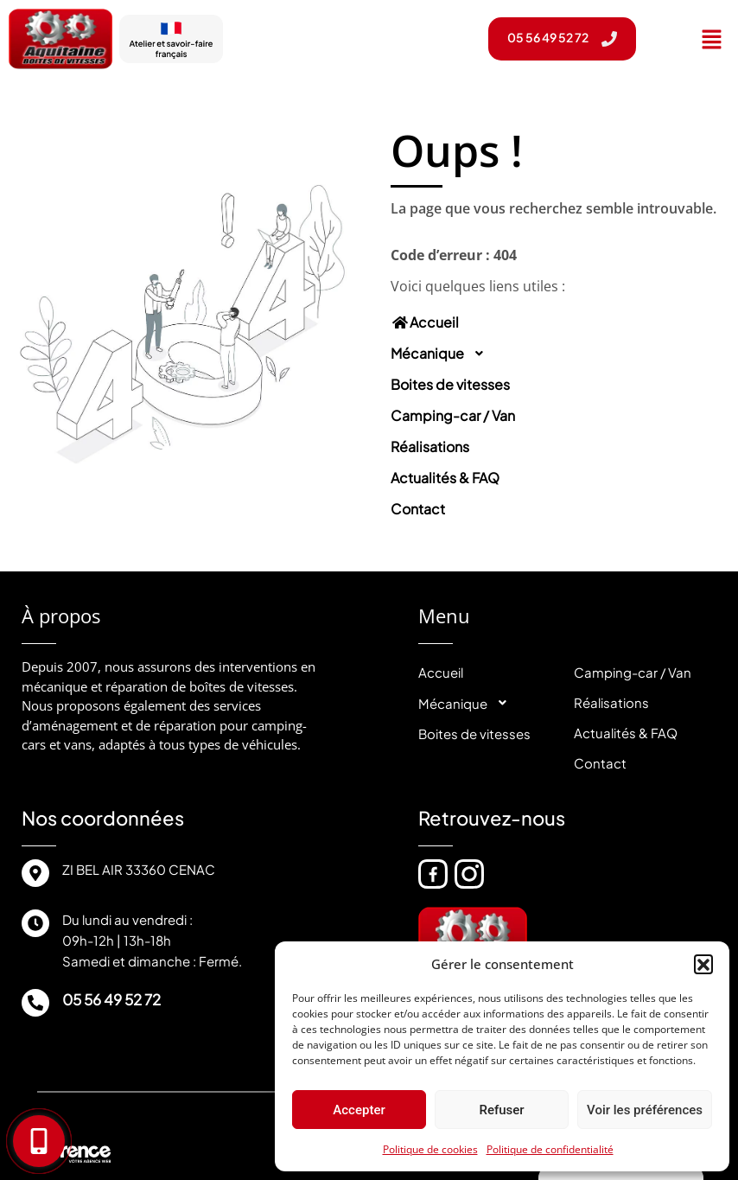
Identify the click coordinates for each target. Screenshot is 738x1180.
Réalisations (430, 446)
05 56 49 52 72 (111, 999)
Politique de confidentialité (550, 1149)
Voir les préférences (645, 1110)
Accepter (359, 1110)
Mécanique (442, 353)
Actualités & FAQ (445, 478)
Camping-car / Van (453, 415)
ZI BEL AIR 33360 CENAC (138, 869)
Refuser (501, 1110)
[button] (703, 964)
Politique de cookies (430, 1149)
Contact (418, 509)
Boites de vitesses (450, 384)
